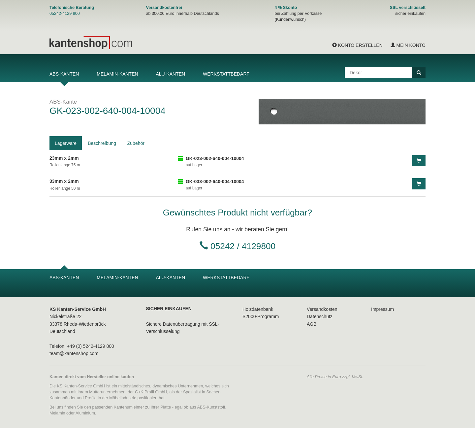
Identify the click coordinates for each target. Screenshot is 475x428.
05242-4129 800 (64, 13)
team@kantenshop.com (73, 353)
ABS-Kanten (64, 74)
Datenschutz (319, 316)
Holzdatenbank (257, 309)
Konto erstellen (357, 45)
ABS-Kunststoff (211, 407)
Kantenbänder (62, 398)
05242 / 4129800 (242, 246)
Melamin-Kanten (117, 74)
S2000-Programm (260, 316)
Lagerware (66, 143)
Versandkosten (322, 309)
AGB (312, 324)
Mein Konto (408, 45)
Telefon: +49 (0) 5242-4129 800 (81, 346)
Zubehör (135, 143)
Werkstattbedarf (226, 74)
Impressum (382, 309)
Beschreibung (102, 143)
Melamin (57, 413)
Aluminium (85, 413)
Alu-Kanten (170, 74)
